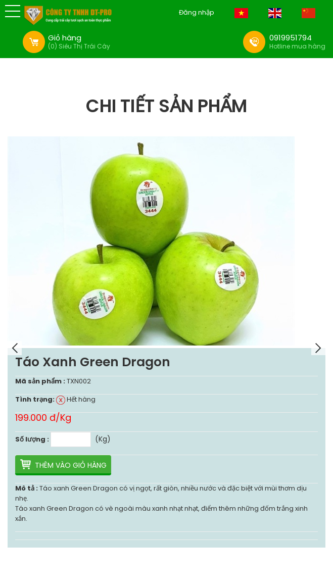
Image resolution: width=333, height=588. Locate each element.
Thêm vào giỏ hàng (71, 465)
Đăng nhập (196, 12)
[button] (12, 11)
